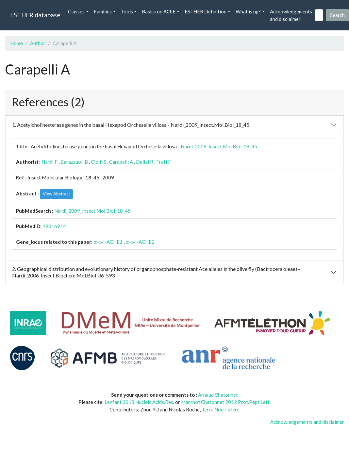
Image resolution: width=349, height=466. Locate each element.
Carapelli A (121, 162)
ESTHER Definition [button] (205, 11)
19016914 (54, 226)
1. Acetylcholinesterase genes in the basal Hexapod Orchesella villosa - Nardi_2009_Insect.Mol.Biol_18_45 (130, 125)
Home (16, 43)
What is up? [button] (248, 11)
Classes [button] (76, 11)
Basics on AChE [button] (158, 11)
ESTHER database (35, 15)
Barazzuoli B (74, 162)
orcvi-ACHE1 (108, 242)
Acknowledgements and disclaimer (291, 15)
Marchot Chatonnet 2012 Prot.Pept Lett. (226, 402)
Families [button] (103, 11)
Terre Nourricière (221, 409)
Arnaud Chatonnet (218, 395)
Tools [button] (127, 11)
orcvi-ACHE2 (140, 242)
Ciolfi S (98, 162)
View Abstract (56, 193)
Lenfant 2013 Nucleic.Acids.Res (139, 402)
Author (37, 43)
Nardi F (50, 162)
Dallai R (144, 162)
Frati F (163, 162)
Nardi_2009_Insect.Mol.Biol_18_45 (219, 146)
